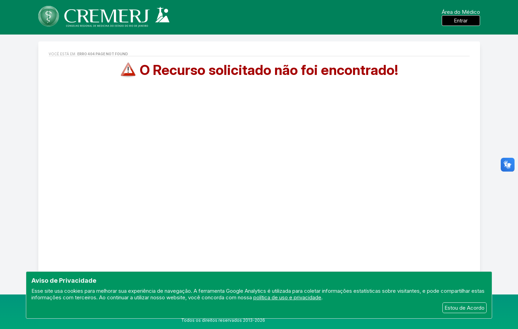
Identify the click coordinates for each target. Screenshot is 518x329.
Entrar (461, 20)
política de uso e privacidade (287, 297)
